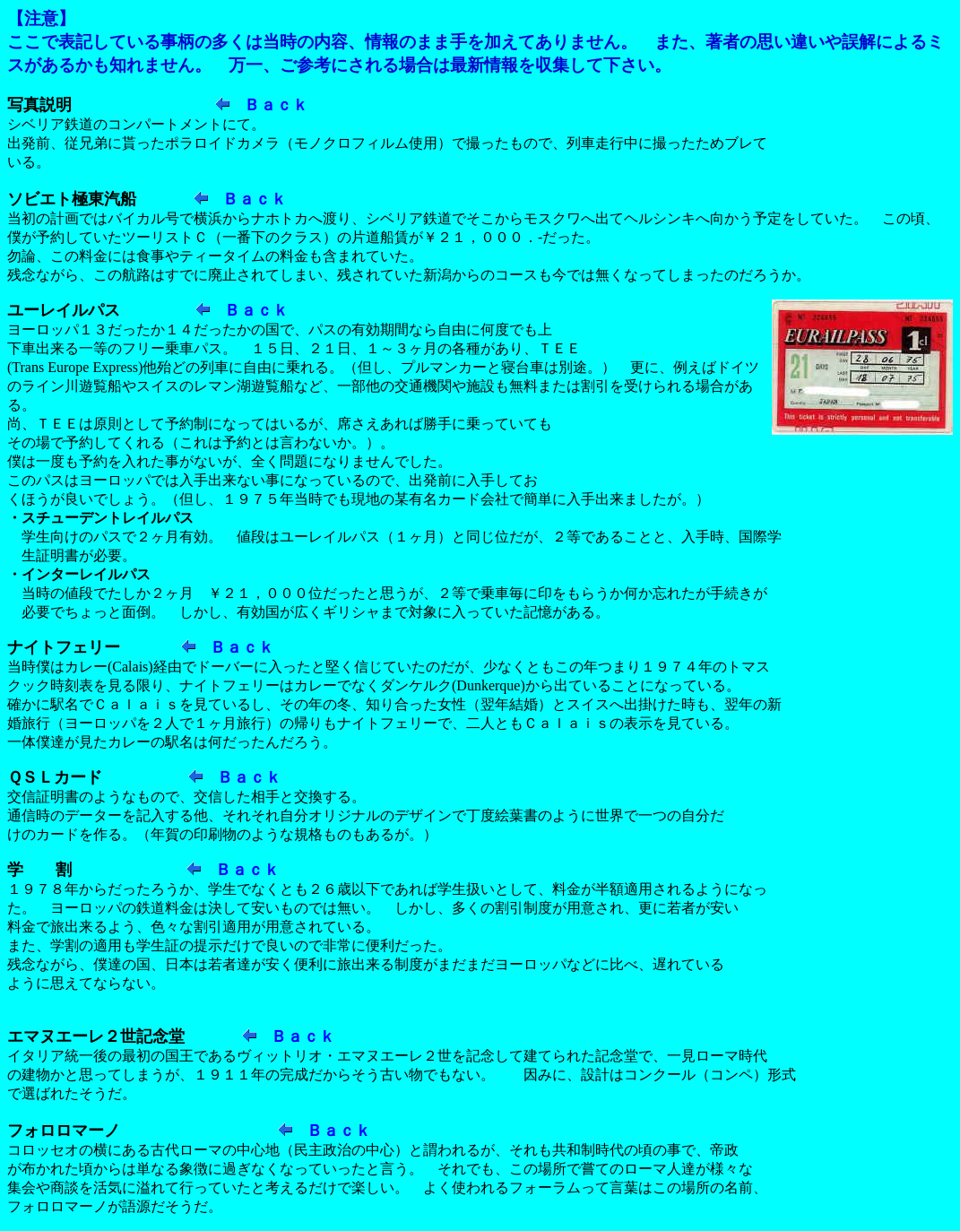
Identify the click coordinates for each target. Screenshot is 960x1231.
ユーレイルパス (63, 310)
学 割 (39, 870)
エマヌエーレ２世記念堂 (96, 1036)
